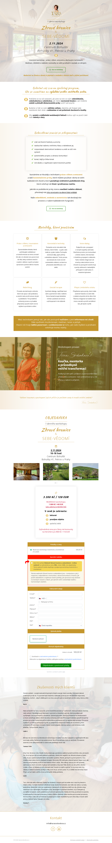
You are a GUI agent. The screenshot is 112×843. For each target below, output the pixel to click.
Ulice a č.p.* (34, 612)
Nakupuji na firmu (47, 601)
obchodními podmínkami (48, 656)
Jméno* (32, 604)
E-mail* (32, 593)
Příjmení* (33, 608)
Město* (32, 616)
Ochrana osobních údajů (77, 839)
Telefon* (32, 597)
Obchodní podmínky (92, 839)
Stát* (31, 624)
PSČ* (31, 620)
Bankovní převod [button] (38, 638)
